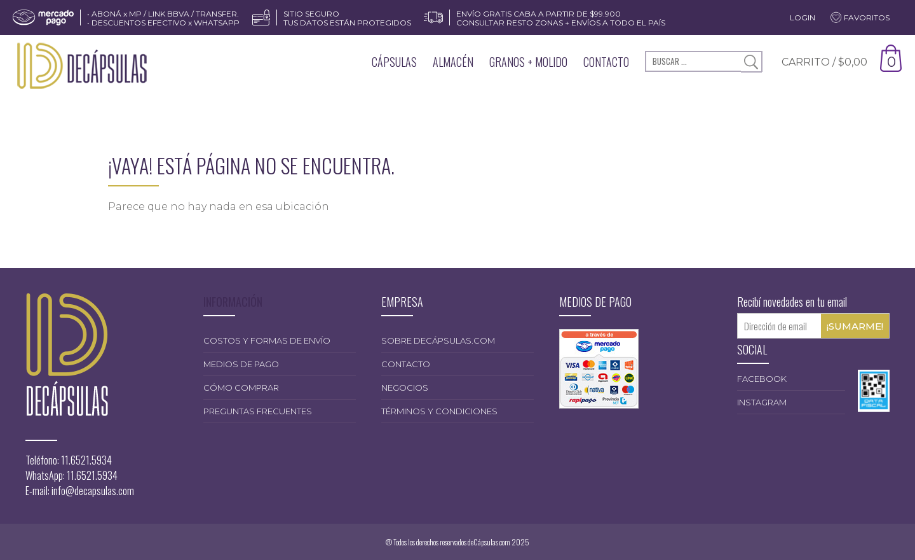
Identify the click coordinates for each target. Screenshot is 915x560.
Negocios (404, 387)
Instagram (762, 402)
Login (802, 17)
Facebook (762, 379)
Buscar (751, 62)
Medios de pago (241, 364)
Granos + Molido (528, 61)
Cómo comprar (241, 387)
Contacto (606, 61)
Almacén (453, 61)
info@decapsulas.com (92, 490)
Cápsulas (394, 61)
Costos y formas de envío (266, 340)
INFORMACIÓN (232, 301)
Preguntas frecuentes (257, 411)
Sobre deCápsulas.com (438, 340)
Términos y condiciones (439, 411)
